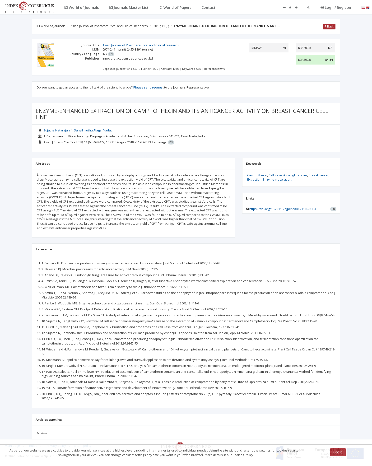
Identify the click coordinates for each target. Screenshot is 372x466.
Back (329, 26)
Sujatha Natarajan (56, 130)
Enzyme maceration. (277, 179)
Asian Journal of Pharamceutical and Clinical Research (109, 26)
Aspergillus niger (295, 175)
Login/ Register (336, 7)
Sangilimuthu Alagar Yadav (93, 130)
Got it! (338, 452)
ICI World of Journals (51, 26)
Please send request (148, 87)
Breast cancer (319, 175)
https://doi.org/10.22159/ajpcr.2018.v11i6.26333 (282, 209)
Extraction (254, 179)
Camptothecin (257, 175)
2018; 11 (161, 26)
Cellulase (275, 175)
